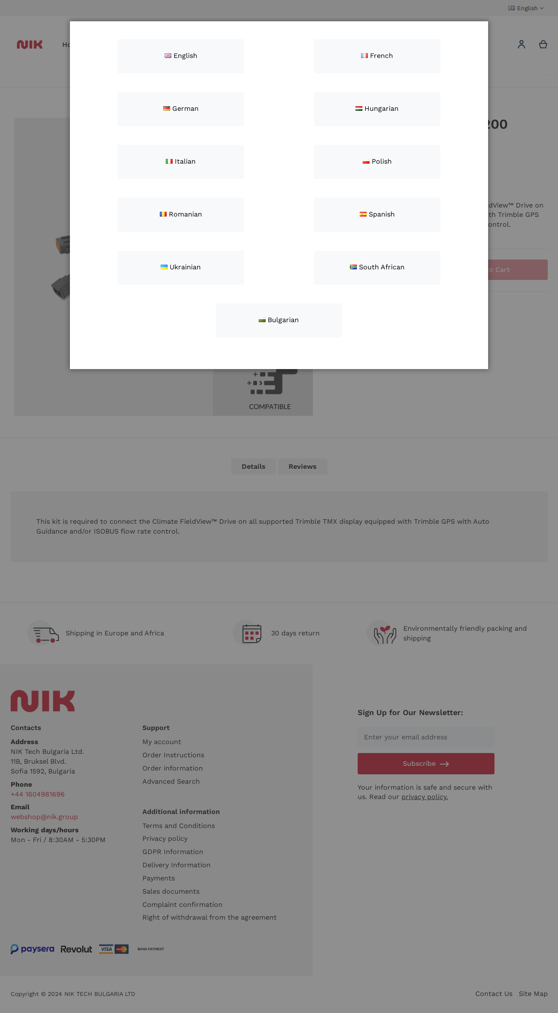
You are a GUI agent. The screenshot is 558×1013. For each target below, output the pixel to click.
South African (377, 267)
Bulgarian (279, 320)
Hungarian (377, 108)
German (181, 108)
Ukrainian (181, 267)
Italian (181, 161)
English (181, 56)
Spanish (377, 214)
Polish (377, 161)
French (377, 56)
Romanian (181, 214)
